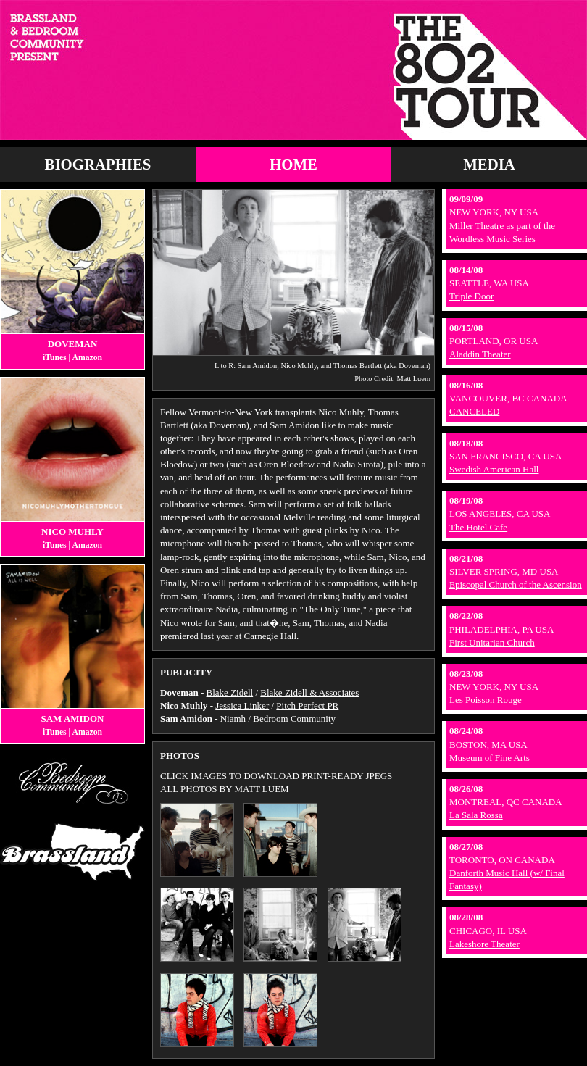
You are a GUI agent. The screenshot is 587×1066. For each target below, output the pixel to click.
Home (293, 164)
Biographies (98, 164)
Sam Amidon (72, 718)
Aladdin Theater (480, 354)
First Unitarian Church (492, 642)
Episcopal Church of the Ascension (515, 584)
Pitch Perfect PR (307, 705)
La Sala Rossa (476, 814)
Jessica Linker (242, 705)
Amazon (87, 357)
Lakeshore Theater (484, 943)
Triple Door (471, 296)
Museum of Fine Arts (489, 757)
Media (489, 164)
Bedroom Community (294, 718)
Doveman (73, 343)
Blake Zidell (230, 692)
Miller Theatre (476, 225)
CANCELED (474, 411)
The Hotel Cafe (478, 527)
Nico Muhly (72, 531)
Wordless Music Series (492, 238)
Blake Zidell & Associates (309, 692)
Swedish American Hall (493, 469)
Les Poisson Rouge (485, 699)
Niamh (233, 718)
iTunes (55, 357)
